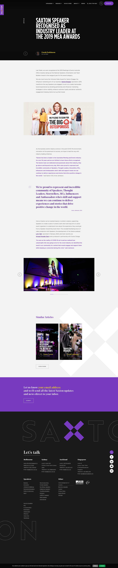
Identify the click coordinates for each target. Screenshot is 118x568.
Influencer (26, 513)
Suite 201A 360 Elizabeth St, (31, 463)
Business (26, 482)
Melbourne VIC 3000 (29, 465)
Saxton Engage (66, 81)
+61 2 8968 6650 (51, 469)
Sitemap (60, 495)
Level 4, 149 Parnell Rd (65, 463)
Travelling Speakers (44, 491)
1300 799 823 (92, 3)
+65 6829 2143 (87, 471)
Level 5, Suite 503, (46, 463)
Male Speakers (43, 497)
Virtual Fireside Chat (42, 236)
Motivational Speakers (29, 489)
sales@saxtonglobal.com (87, 473)
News (83, 3)
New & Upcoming (44, 482)
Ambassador (27, 511)
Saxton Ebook (61, 493)
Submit (28, 400)
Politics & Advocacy (29, 491)
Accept (102, 565)
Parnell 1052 (63, 465)
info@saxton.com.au (32, 469)
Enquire (108, 3)
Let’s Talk (39, 234)
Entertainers (27, 509)
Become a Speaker (63, 487)
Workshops (26, 517)
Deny (95, 565)
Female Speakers (44, 484)
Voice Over (67, 3)
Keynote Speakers (28, 503)
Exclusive (42, 493)
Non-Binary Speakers (45, 487)
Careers (60, 489)
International (43, 499)
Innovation (26, 484)
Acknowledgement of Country (63, 483)
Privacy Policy (61, 491)
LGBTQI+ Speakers (44, 495)
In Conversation (27, 507)
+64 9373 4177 (69, 467)
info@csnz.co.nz (67, 469)
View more (42, 366)
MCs (25, 505)
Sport (25, 493)
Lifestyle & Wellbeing (29, 487)
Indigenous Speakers (45, 489)
